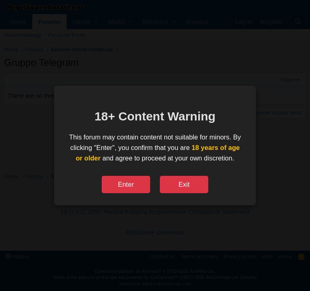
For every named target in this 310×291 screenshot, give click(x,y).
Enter (126, 184)
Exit (184, 184)
